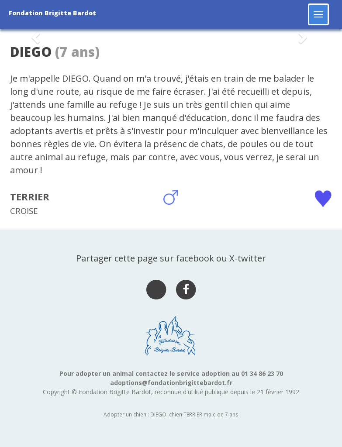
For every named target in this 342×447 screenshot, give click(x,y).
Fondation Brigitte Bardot (52, 13)
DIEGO (31, 52)
